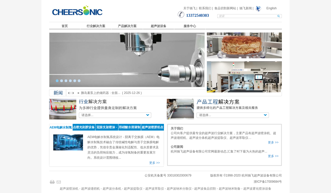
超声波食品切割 (205, 188)
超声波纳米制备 (229, 188)
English (271, 8)
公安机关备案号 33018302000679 (168, 175)
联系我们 (205, 8)
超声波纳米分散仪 (179, 188)
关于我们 (177, 128)
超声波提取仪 (133, 188)
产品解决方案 (127, 26)
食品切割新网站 (225, 8)
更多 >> (154, 163)
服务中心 (190, 26)
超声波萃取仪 (154, 188)
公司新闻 (177, 147)
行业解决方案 (96, 26)
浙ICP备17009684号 (268, 181)
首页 (65, 26)
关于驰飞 (189, 8)
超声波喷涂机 (69, 188)
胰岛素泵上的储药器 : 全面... (101, 93)
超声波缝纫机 (90, 188)
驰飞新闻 (245, 8)
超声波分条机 (112, 188)
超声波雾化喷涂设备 (257, 188)
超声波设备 (158, 26)
